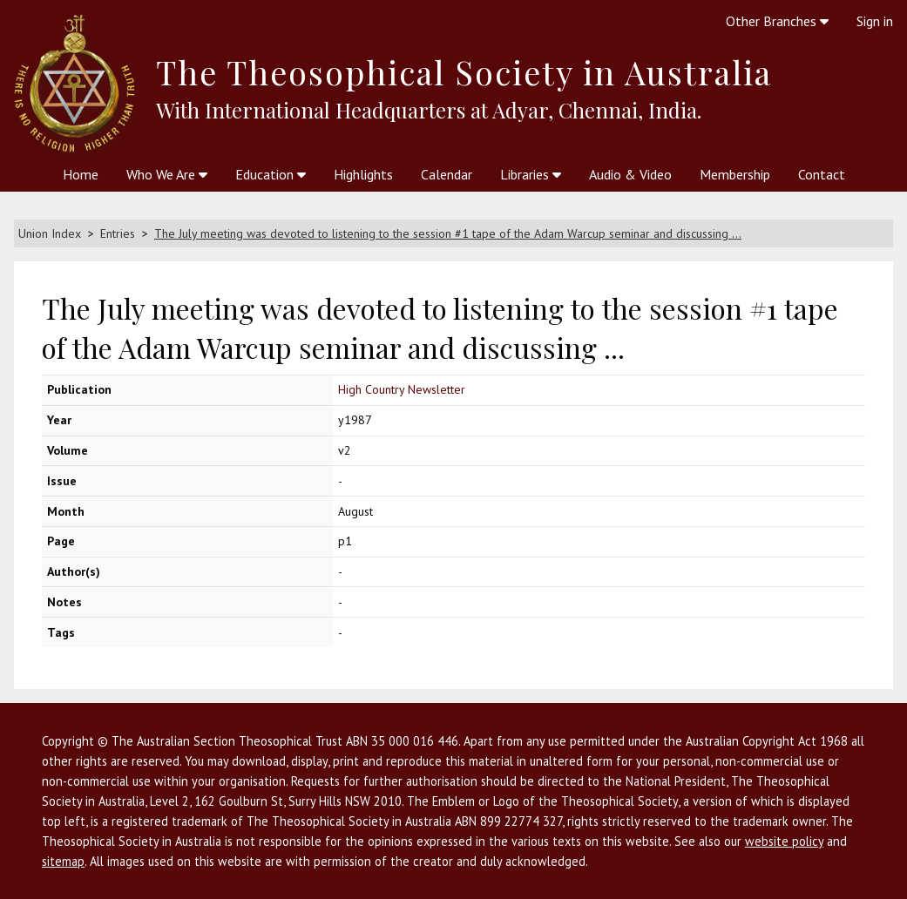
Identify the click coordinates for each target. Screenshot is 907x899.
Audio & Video (630, 174)
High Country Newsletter (401, 389)
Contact (821, 174)
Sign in (874, 21)
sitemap (63, 861)
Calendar (446, 174)
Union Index (49, 233)
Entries (117, 233)
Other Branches (777, 21)
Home (80, 174)
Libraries (530, 174)
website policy (784, 841)
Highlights (363, 174)
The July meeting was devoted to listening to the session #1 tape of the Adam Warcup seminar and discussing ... (447, 233)
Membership (735, 174)
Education (270, 174)
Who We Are (166, 174)
